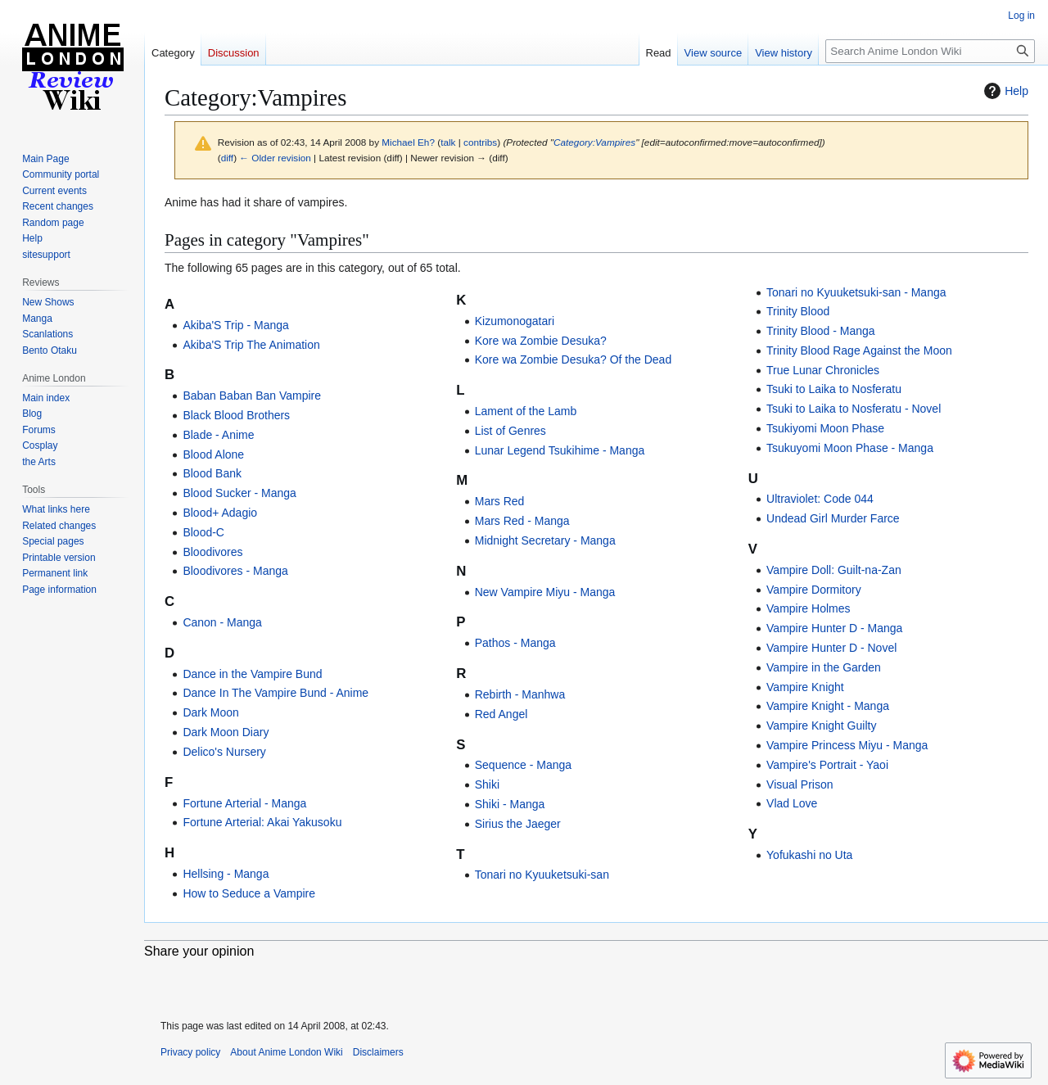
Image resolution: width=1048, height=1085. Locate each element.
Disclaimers (378, 1052)
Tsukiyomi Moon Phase (825, 428)
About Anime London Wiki (286, 1052)
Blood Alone (213, 454)
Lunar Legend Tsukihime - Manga (560, 450)
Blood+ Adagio (220, 512)
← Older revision (275, 157)
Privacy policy (190, 1052)
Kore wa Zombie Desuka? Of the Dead (573, 359)
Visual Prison (799, 784)
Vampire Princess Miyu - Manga (847, 745)
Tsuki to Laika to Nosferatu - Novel (853, 408)
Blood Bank (212, 473)
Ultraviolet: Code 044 (820, 498)
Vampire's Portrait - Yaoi (827, 764)
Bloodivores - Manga (235, 570)
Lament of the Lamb (526, 411)
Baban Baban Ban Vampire (252, 395)
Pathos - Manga (515, 642)
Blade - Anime (218, 434)
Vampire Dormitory (813, 589)
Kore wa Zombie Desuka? (541, 340)
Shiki (487, 784)
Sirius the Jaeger (518, 823)
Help (1004, 91)
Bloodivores (212, 551)
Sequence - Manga (523, 764)
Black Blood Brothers (236, 415)
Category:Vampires (594, 142)
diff (227, 157)
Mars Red (500, 501)
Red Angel (501, 714)
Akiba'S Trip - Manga (236, 325)
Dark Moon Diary (226, 732)
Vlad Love (791, 803)
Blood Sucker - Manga (239, 493)
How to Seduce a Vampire (249, 893)
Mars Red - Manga (522, 520)
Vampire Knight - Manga (827, 705)
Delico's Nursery (224, 751)
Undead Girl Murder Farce (833, 518)
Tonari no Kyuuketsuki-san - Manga (856, 292)
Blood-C (203, 532)
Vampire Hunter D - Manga (834, 628)
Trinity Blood (797, 311)
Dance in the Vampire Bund (252, 673)
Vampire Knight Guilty (821, 725)
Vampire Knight (805, 687)
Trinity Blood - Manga (820, 330)
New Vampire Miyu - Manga (545, 592)
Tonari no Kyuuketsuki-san (542, 874)
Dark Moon (210, 712)
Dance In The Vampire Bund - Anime (275, 692)
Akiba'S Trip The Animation (251, 344)
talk (447, 142)
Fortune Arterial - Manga (244, 803)
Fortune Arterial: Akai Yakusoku (262, 822)
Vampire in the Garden (823, 667)
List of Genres (510, 430)
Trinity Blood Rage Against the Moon (859, 350)
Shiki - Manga (510, 804)
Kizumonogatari (514, 321)
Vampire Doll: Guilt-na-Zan (833, 569)
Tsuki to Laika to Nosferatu (833, 389)
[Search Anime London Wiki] (930, 51)
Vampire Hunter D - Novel (831, 647)
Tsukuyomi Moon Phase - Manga (849, 447)
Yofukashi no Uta (809, 854)
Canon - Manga (222, 622)
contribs (480, 142)
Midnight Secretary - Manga (545, 540)
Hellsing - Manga (226, 873)
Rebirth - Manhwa (520, 694)
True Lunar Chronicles (822, 370)
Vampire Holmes (808, 608)
